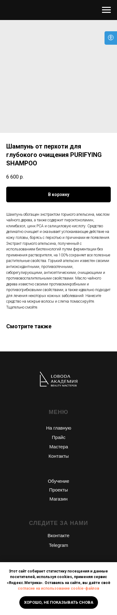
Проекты (58, 489)
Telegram (58, 545)
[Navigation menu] (106, 10)
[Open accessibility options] (111, 38)
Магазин (59, 499)
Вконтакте (58, 535)
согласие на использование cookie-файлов (58, 588)
